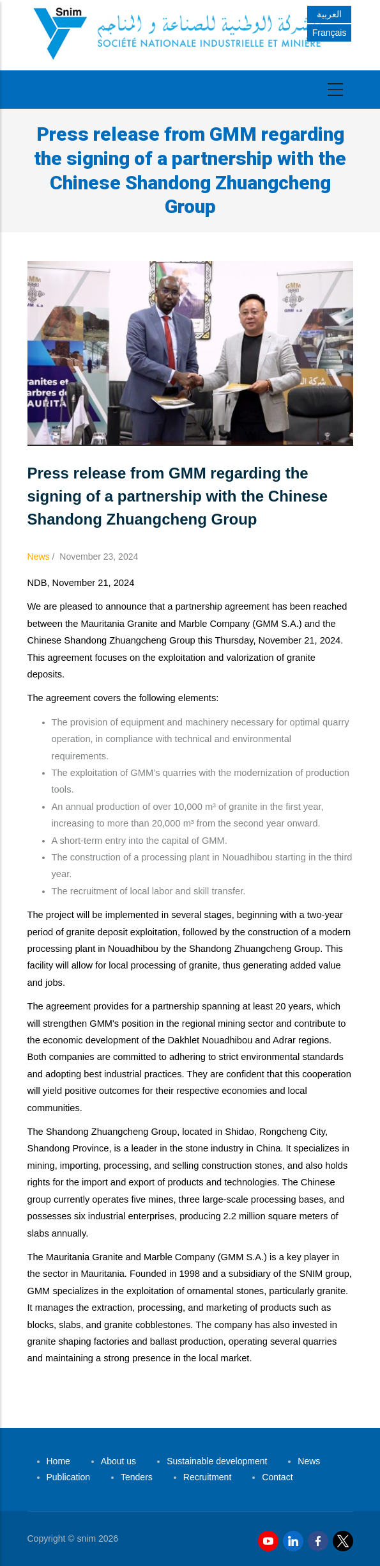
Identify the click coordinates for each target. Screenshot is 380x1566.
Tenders (137, 1477)
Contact (277, 1477)
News (38, 556)
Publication (69, 1477)
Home (58, 1461)
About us (118, 1461)
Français (329, 33)
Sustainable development (217, 1461)
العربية (329, 14)
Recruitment (207, 1477)
